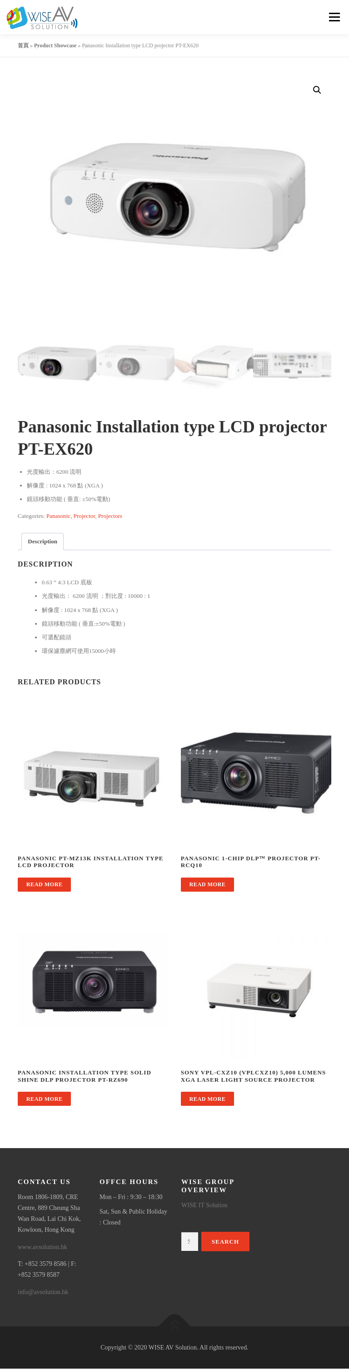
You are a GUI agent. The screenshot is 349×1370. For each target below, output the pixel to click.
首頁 (23, 45)
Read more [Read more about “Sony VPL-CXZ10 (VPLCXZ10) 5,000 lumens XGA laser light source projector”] (207, 1100)
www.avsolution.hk (42, 1248)
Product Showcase (55, 45)
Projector (84, 516)
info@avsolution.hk (43, 1293)
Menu (333, 17)
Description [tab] (42, 542)
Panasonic (58, 516)
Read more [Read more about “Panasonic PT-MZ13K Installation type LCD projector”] (44, 886)
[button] (317, 90)
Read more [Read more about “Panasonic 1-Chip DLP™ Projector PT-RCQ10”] (207, 886)
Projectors (110, 516)
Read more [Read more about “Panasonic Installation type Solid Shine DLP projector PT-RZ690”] (44, 1100)
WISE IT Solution (204, 1206)
